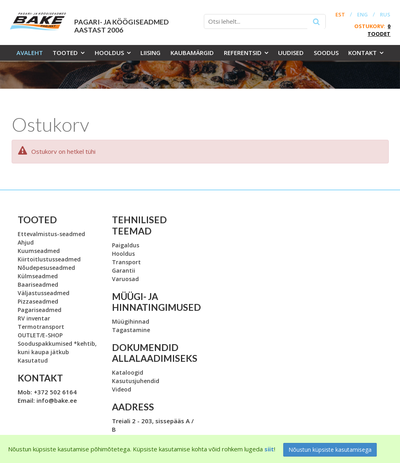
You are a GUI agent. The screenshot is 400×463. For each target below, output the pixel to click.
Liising (150, 53)
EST (340, 14)
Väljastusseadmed (43, 293)
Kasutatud (33, 360)
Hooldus (109, 53)
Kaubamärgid (192, 53)
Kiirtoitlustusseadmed (49, 259)
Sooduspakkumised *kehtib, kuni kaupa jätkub (57, 348)
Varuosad (125, 279)
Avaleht (29, 53)
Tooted (65, 53)
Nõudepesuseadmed (46, 267)
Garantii (123, 270)
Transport (126, 262)
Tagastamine (131, 330)
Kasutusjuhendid (135, 381)
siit (269, 449)
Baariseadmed (38, 284)
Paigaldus (125, 245)
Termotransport (41, 326)
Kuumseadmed (39, 251)
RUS (385, 14)
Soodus (326, 53)
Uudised (291, 53)
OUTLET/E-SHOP (40, 335)
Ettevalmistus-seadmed (51, 234)
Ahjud (26, 242)
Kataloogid (127, 372)
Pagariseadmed (39, 310)
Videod (121, 389)
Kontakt (362, 53)
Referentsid (243, 53)
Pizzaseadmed (38, 301)
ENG (362, 14)
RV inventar (34, 318)
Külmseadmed (38, 276)
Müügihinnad (130, 321)
